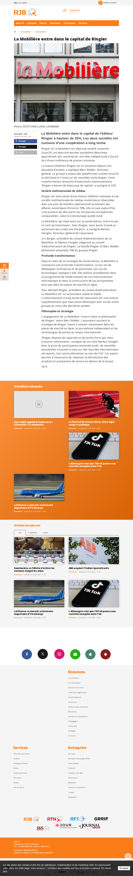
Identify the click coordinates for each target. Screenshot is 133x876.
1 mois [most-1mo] (45, 533)
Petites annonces (20, 773)
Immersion (72, 702)
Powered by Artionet (21, 853)
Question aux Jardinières (78, 716)
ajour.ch (20, 23)
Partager (21, 141)
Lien (19, 152)
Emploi (16, 783)
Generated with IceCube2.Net (42, 853)
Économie (41, 31)
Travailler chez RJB (75, 773)
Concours (72, 736)
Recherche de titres (76, 688)
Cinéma (17, 758)
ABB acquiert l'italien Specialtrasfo (89, 568)
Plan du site (45, 846)
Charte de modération (77, 787)
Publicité (71, 768)
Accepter (124, 868)
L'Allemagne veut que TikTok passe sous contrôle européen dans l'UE (92, 465)
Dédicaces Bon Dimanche (78, 707)
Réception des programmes (79, 758)
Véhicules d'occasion (22, 754)
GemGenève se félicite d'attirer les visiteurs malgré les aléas (34, 569)
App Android (105, 654)
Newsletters (75, 654)
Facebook (27, 654)
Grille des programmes (77, 692)
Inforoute (17, 778)
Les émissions (73, 678)
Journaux (31, 23)
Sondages (72, 731)
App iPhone (90, 654)
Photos (43, 23)
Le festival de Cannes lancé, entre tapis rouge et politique (91, 423)
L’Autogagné (73, 721)
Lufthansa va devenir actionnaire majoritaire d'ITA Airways (33, 506)
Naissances (72, 712)
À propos (71, 754)
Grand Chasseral (74, 697)
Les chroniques (74, 683)
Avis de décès (19, 787)
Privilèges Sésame (21, 763)
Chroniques (69, 23)
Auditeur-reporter (107, 3)
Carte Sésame (73, 763)
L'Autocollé (72, 726)
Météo (16, 768)
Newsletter (72, 797)
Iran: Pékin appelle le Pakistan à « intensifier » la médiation (33, 423)
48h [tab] (20, 533)
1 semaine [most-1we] (32, 533)
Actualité (26, 31)
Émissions (55, 23)
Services (82, 23)
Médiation (72, 783)
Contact (71, 792)
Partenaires (72, 778)
